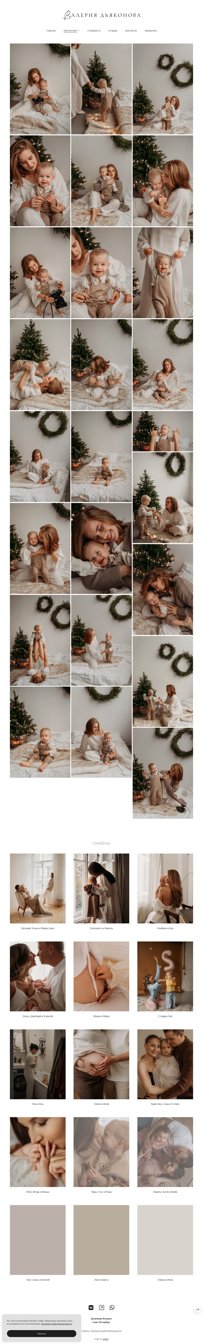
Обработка (151, 30)
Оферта (85, 1333)
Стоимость (94, 30)
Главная (51, 30)
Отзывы (112, 30)
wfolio (106, 1341)
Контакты (131, 30)
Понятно (41, 1333)
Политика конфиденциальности (106, 1333)
